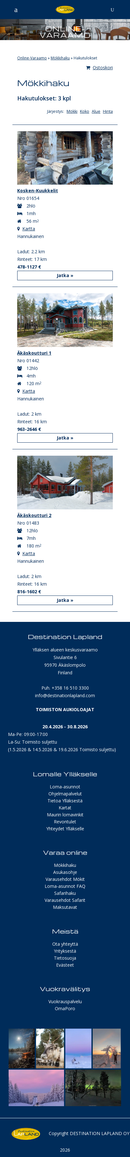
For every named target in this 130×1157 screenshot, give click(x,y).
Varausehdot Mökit (65, 879)
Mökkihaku (60, 58)
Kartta (28, 229)
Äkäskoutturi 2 (34, 515)
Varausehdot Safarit (65, 900)
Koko (84, 111)
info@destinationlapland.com (65, 695)
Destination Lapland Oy (99, 1133)
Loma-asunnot (65, 787)
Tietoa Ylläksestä (65, 801)
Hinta (108, 111)
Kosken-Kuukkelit (37, 190)
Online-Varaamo (32, 58)
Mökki (72, 111)
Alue (96, 111)
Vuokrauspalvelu (65, 1001)
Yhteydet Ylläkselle (65, 829)
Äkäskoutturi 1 (34, 353)
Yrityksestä (65, 951)
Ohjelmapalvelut (65, 794)
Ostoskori (99, 68)
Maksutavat (65, 907)
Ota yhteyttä (65, 944)
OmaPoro (65, 1008)
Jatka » (65, 275)
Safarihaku (65, 893)
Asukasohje (65, 872)
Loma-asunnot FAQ (65, 886)
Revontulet (65, 822)
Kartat (65, 808)
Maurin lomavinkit (65, 815)
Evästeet (65, 965)
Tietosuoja (65, 958)
